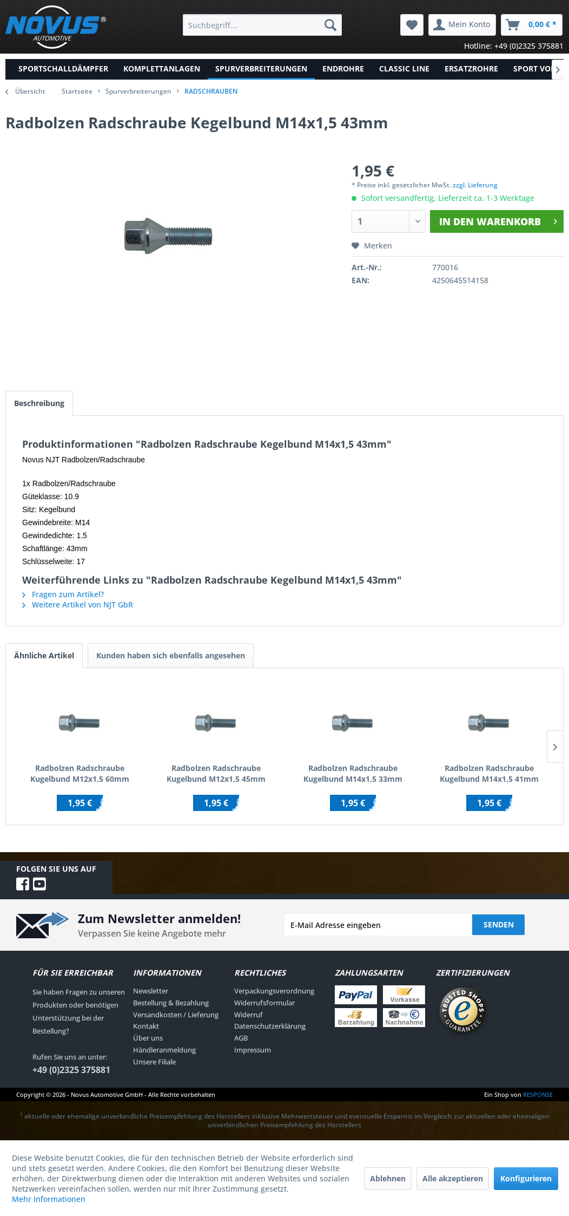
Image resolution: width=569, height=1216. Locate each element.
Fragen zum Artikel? (63, 594)
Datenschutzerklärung (270, 1026)
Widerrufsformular (264, 1003)
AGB (241, 1038)
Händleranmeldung (164, 1050)
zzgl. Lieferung (475, 184)
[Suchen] (330, 25)
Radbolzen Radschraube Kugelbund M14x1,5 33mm (352, 773)
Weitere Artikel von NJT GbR (77, 604)
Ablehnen (388, 1178)
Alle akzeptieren (452, 1178)
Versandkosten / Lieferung (176, 1014)
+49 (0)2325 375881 (71, 1070)
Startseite (77, 91)
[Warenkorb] (532, 25)
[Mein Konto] (462, 25)
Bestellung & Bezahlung (171, 1003)
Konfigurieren (526, 1178)
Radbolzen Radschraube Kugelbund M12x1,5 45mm (216, 773)
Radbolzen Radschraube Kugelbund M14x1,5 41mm (489, 773)
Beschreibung (39, 403)
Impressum (252, 1050)
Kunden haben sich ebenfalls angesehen (170, 655)
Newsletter (150, 991)
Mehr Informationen (48, 1199)
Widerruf (248, 1014)
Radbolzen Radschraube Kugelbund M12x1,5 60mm (79, 773)
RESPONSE (538, 1094)
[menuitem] (262, 25)
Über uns (148, 1038)
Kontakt (146, 1026)
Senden (499, 924)
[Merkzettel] (412, 25)
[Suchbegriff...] (262, 25)
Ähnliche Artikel (44, 655)
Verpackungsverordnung (274, 991)
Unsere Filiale (154, 1062)
